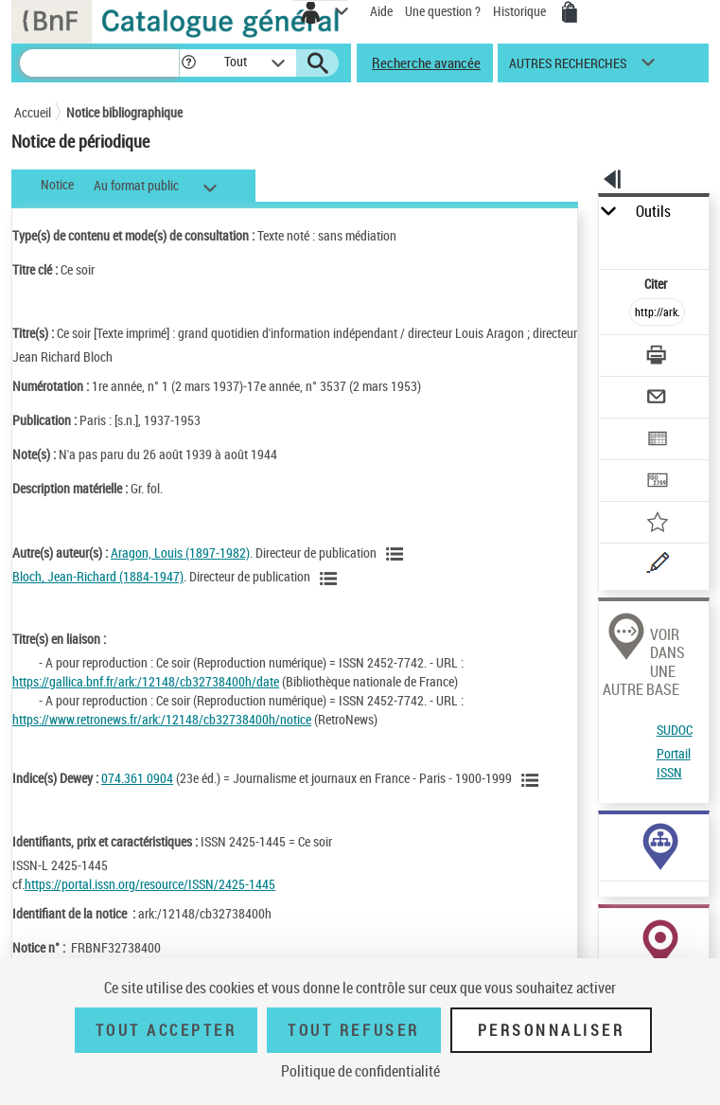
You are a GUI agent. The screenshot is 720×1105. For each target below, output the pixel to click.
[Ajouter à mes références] (657, 524)
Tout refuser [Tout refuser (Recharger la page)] (353, 1030)
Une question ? (443, 11)
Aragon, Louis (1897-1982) (180, 552)
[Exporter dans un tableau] (657, 440)
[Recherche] (99, 63)
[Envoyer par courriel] (657, 399)
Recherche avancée (426, 62)
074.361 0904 (137, 778)
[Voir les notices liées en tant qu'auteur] (397, 554)
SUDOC (675, 730)
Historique (521, 11)
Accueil (32, 112)
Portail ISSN (674, 762)
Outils (653, 212)
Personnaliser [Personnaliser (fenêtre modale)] (551, 1030)
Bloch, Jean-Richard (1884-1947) (98, 576)
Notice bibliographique (124, 112)
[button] (189, 63)
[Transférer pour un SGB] (657, 482)
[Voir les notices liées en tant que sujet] (532, 780)
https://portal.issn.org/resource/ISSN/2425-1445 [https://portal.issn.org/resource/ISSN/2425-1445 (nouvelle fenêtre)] (150, 884)
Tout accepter (166, 1030)
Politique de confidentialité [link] (360, 1070)
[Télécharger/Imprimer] (657, 357)
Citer (657, 284)
